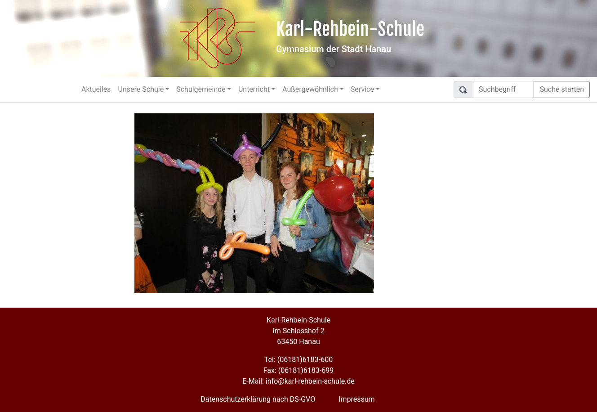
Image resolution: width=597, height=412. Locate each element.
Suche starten (561, 89)
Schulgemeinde (201, 89)
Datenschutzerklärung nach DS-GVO (257, 399)
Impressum (357, 399)
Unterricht (254, 89)
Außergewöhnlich (310, 89)
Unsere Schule (141, 89)
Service (362, 89)
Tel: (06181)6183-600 (298, 359)
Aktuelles (96, 89)
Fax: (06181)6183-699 (298, 370)
